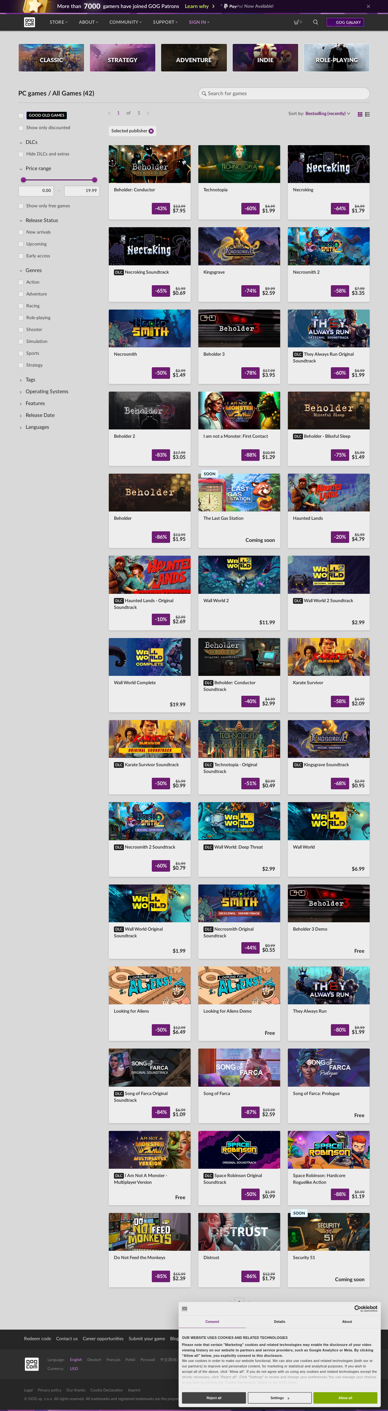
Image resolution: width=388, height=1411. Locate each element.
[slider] (23, 179)
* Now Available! (247, 6)
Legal (28, 1390)
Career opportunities (103, 1339)
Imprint (134, 1390)
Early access (38, 256)
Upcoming (36, 244)
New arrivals (38, 232)
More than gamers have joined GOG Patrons (118, 6)
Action (32, 282)
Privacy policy (49, 1390)
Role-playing (38, 318)
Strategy (34, 365)
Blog (174, 1339)
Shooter (34, 330)
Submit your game (147, 1339)
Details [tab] (279, 1322)
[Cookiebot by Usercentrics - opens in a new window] (358, 1308)
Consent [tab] (212, 1322)
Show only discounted (48, 128)
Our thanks (75, 1390)
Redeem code (37, 1339)
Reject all (214, 1398)
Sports (32, 353)
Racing (32, 306)
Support (165, 22)
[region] (61, 705)
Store (58, 22)
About (88, 22)
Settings (280, 1398)
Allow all (345, 1398)
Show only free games (48, 206)
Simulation (36, 341)
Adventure (36, 294)
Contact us (67, 1339)
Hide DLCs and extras (47, 154)
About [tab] (347, 1322)
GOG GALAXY (348, 22)
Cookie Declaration (107, 1390)
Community (125, 22)
